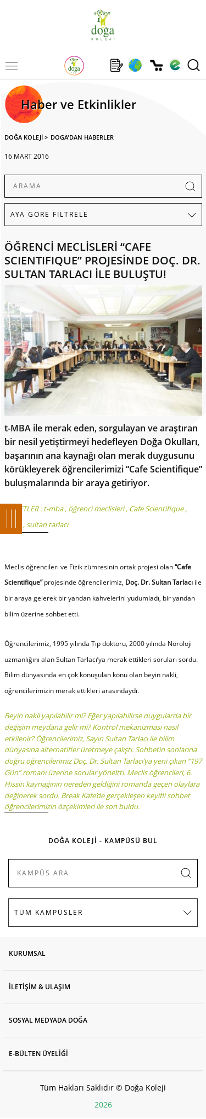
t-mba (53, 509)
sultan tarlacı (47, 524)
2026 (103, 1104)
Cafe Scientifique (156, 509)
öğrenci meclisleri (96, 509)
